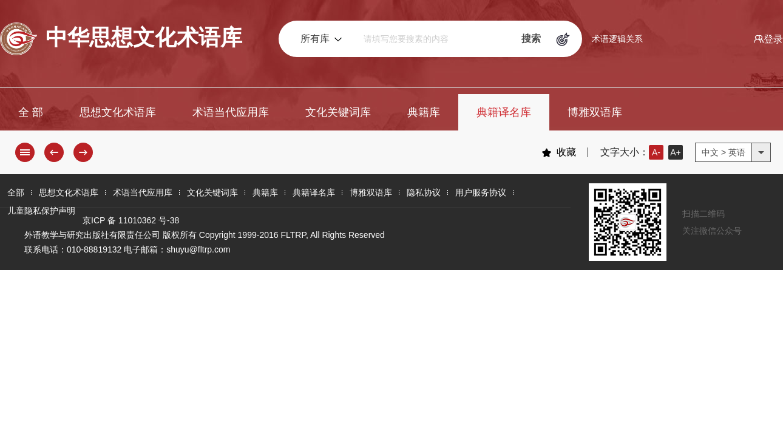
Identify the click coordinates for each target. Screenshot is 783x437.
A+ (675, 152)
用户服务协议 (480, 192)
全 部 (30, 112)
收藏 (558, 152)
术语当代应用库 (230, 112)
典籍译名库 (503, 112)
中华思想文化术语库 (121, 38)
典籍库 (423, 112)
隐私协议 (424, 192)
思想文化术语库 (118, 112)
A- (656, 152)
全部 (15, 192)
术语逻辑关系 (617, 39)
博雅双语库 (595, 112)
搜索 (531, 38)
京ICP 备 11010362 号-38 (131, 220)
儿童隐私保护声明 (41, 210)
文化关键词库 (338, 112)
